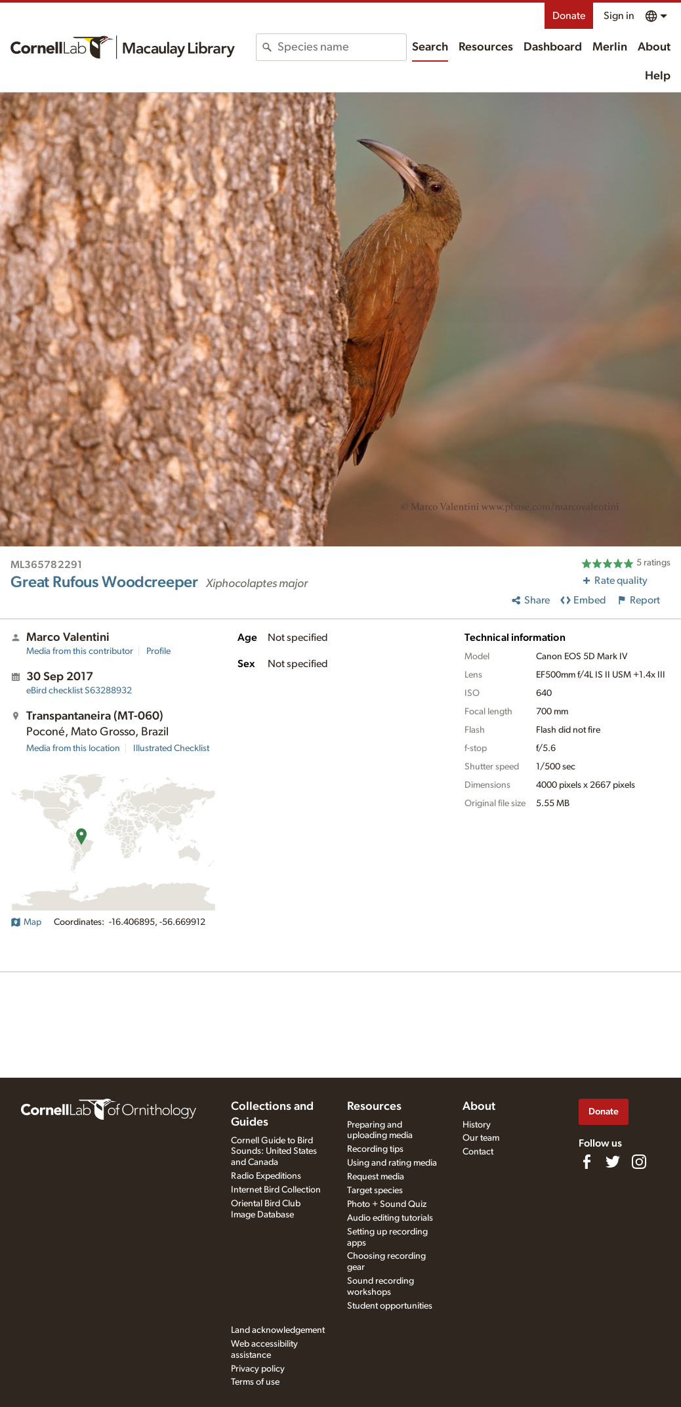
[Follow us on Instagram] (639, 1162)
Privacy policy (258, 1369)
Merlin (609, 47)
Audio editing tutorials (390, 1218)
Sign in (619, 15)
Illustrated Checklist (171, 748)
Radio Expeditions (266, 1176)
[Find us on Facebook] (586, 1162)
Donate (568, 15)
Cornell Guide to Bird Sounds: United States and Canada (274, 1152)
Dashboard (553, 47)
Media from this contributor (79, 651)
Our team (481, 1138)
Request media (375, 1176)
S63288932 (79, 690)
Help (658, 76)
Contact (478, 1151)
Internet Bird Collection (276, 1189)
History (477, 1125)
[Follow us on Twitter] (613, 1162)
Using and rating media (392, 1163)
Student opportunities (389, 1306)
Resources (486, 47)
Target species (375, 1190)
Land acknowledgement (278, 1330)
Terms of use (255, 1382)
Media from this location (73, 748)
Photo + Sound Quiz (386, 1204)
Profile (158, 651)
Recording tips (375, 1149)
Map (25, 922)
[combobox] (341, 47)
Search (430, 47)
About (654, 47)
